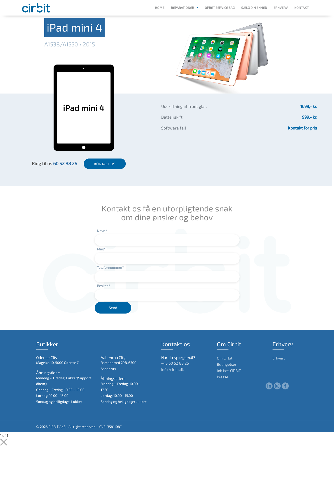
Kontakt (301, 8)
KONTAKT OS (104, 164)
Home (159, 8)
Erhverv (280, 8)
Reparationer (182, 8)
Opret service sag (220, 8)
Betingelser (226, 364)
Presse (222, 377)
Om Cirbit (224, 358)
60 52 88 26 (65, 163)
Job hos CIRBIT (229, 370)
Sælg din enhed (254, 8)
